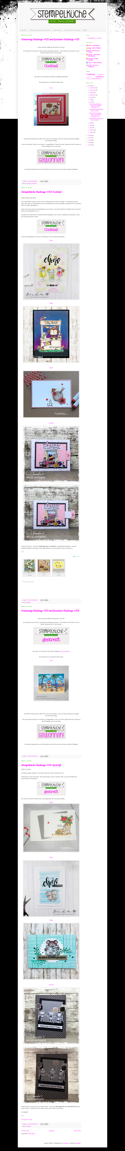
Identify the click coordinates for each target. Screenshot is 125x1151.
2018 (89, 135)
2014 (89, 145)
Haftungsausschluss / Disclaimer (39, 30)
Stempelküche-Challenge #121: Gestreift (41, 765)
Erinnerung (88, 76)
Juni (91, 102)
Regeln (85, 30)
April (91, 125)
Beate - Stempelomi (93, 45)
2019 (89, 85)
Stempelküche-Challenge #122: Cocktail (41, 191)
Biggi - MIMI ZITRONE (94, 48)
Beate (51, 367)
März (91, 127)
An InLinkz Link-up (26, 1119)
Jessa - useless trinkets (95, 62)
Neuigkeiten (88, 78)
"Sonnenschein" (65, 651)
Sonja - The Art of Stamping (93, 66)
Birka (51, 240)
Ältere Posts (77, 1130)
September (93, 95)
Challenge (28, 602)
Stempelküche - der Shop (95, 38)
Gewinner (34, 183)
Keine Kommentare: (33, 181)
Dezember (93, 88)
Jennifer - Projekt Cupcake (93, 59)
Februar (92, 130)
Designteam (101, 74)
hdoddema (66, 1143)
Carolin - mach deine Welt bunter (94, 55)
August (92, 97)
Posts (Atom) (31, 1133)
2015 (89, 142)
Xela (51, 660)
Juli (91, 99)
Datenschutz (57, 30)
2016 (89, 140)
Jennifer (51, 423)
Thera (51, 88)
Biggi (51, 303)
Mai (91, 123)
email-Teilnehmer (96, 78)
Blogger (78, 1143)
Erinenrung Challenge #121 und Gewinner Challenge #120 (50, 610)
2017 (89, 137)
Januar (92, 132)
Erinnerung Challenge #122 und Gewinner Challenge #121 (50, 39)
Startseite (23, 30)
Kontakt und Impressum (72, 30)
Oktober (92, 92)
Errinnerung (29, 183)
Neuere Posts (25, 1130)
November (93, 90)
